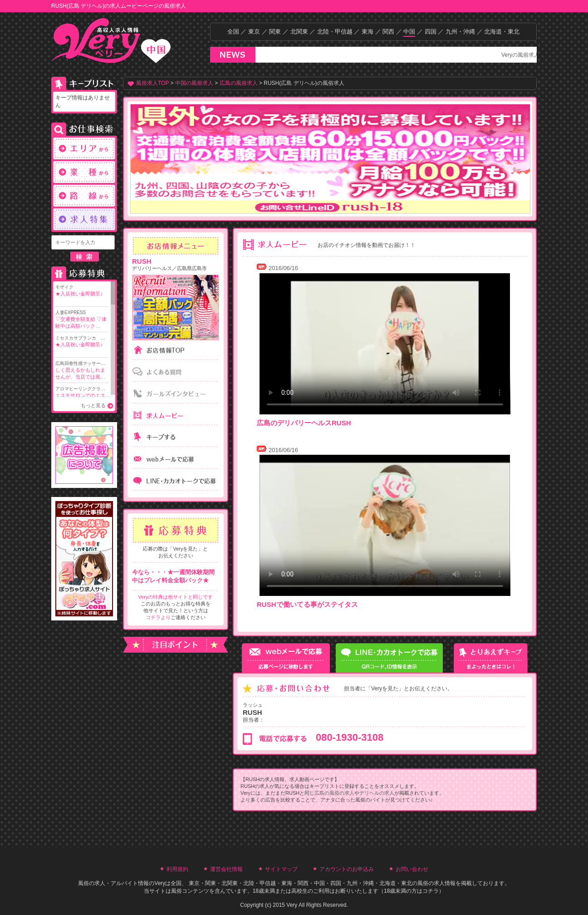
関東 (275, 31)
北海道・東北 (501, 31)
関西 (388, 31)
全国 (233, 31)
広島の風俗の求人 (334, 793)
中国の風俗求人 (194, 83)
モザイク (81, 291)
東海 (367, 31)
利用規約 (177, 869)
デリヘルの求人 (376, 793)
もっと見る (93, 405)
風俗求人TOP (152, 83)
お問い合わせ (412, 869)
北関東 (299, 31)
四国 (430, 31)
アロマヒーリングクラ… (81, 396)
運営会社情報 (226, 869)
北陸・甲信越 (335, 31)
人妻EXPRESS (81, 320)
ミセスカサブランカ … (81, 341)
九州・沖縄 (460, 31)
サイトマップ (281, 869)
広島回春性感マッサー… (81, 370)
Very (159, 883)
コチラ (430, 891)
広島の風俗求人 (239, 83)
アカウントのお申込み (346, 869)
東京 (254, 31)
